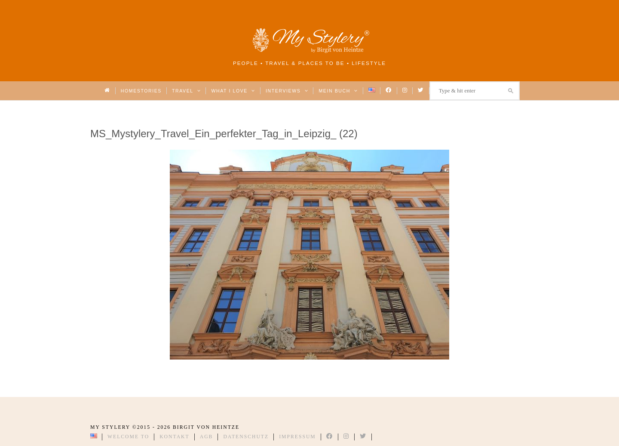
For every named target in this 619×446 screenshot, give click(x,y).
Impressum (297, 437)
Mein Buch (338, 90)
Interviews (287, 90)
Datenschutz (246, 437)
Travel (186, 90)
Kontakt (174, 437)
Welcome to (128, 437)
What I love (233, 90)
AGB (206, 437)
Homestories (141, 90)
